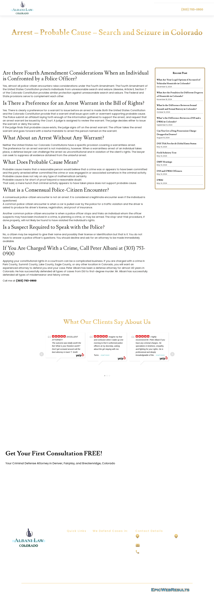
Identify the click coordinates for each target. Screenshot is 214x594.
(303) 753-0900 (192, 9)
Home (70, 537)
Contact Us (73, 558)
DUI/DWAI (98, 537)
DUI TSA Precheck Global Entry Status (176, 143)
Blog (69, 553)
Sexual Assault (100, 542)
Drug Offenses (100, 558)
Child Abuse (99, 547)
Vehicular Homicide (103, 574)
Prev (41, 354)
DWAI (160, 180)
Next (172, 354)
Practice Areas (75, 547)
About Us (71, 542)
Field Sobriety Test (166, 152)
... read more (104, 355)
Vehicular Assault (102, 569)
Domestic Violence (103, 553)
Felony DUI (98, 564)
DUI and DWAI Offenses (169, 170)
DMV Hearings (164, 161)
